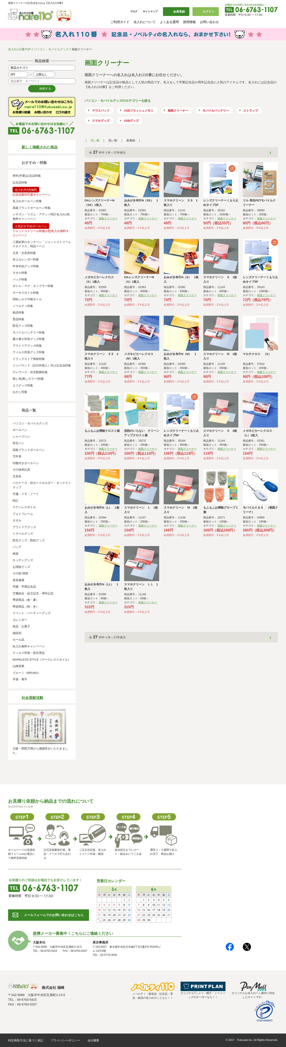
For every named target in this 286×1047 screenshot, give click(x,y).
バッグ (17, 547)
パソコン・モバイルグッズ (51, 49)
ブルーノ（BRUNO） (27, 672)
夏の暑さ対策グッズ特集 (29, 339)
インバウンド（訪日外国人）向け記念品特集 (42, 365)
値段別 (17, 633)
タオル (17, 520)
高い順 (112, 140)
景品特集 (18, 319)
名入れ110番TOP (19, 49)
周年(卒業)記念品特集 (27, 175)
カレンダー (20, 620)
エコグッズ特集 (23, 385)
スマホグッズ (100, 120)
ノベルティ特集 (23, 306)
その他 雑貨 (20, 573)
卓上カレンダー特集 (26, 259)
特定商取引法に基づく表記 (25, 1040)
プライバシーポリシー (65, 1040)
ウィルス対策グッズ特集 (29, 352)
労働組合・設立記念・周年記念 (33, 593)
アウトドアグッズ (24, 527)
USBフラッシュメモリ (138, 110)
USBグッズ (131, 120)
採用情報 (189, 22)
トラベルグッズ (23, 533)
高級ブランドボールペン (29, 450)
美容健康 (18, 580)
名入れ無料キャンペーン (29, 646)
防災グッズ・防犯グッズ (29, 540)
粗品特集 (18, 312)
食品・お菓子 (21, 626)
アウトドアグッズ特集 (27, 345)
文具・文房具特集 (24, 253)
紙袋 (15, 553)
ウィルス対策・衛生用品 (29, 653)
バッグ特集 (20, 279)
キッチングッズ (23, 560)
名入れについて (145, 22)
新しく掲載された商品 (40, 147)
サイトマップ (150, 11)
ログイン (208, 11)
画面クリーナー (178, 110)
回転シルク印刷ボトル (27, 299)
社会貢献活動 (32, 698)
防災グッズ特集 (23, 325)
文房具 (17, 476)
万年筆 (17, 456)
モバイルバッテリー (216, 110)
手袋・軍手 (20, 679)
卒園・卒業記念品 (24, 586)
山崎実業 (18, 666)
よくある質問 (169, 22)
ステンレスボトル (24, 507)
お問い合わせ (209, 22)
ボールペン (20, 430)
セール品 (18, 639)
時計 (15, 500)
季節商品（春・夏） (26, 600)
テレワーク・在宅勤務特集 (30, 372)
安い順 (95, 140)
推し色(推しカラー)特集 (28, 378)
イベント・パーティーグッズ (32, 613)
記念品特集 (20, 182)
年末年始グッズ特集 (26, 266)
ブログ (133, 11)
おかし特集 (20, 392)
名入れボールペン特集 (27, 201)
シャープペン (21, 436)
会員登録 (179, 11)
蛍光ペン (18, 443)
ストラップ (250, 110)
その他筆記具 (21, 469)
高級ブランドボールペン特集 (32, 207)
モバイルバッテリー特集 (29, 332)
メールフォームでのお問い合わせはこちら (54, 915)
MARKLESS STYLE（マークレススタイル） (42, 659)
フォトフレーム (23, 514)
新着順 (130, 140)
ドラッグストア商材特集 (29, 359)
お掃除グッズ (21, 567)
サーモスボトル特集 (26, 292)
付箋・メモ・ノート (26, 494)
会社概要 (93, 1040)
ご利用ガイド (119, 22)
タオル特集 (20, 272)
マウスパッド (100, 110)
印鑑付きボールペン (26, 463)
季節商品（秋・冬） (26, 606)
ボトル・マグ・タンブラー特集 (33, 286)
